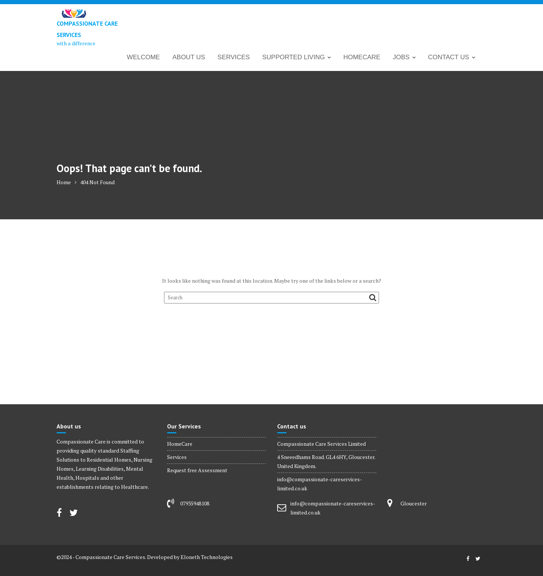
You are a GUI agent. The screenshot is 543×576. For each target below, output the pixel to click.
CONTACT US (448, 57)
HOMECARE (361, 57)
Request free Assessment (197, 470)
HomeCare (179, 443)
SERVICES (234, 57)
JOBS (401, 57)
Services (177, 456)
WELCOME (143, 57)
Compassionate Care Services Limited (321, 443)
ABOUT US (188, 57)
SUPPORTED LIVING (293, 57)
